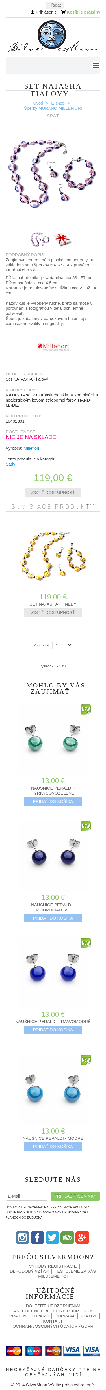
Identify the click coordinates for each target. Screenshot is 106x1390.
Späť (53, 115)
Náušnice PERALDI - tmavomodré (53, 1021)
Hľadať (54, 5)
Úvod (38, 103)
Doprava (65, 1315)
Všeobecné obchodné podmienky (53, 1310)
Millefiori (31, 448)
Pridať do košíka (53, 801)
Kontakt (53, 1321)
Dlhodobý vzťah (29, 1271)
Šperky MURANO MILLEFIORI (53, 108)
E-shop (58, 103)
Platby (88, 1315)
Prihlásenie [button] (46, 12)
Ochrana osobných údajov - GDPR (53, 1326)
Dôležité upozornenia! (53, 1305)
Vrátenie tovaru (29, 1315)
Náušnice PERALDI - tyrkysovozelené (53, 790)
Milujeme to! (53, 1276)
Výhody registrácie (53, 1266)
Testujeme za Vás (75, 1271)
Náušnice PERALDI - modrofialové (53, 907)
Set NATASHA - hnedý (53, 604)
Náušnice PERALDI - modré (53, 1138)
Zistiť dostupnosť (53, 492)
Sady (10, 464)
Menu (96, 65)
